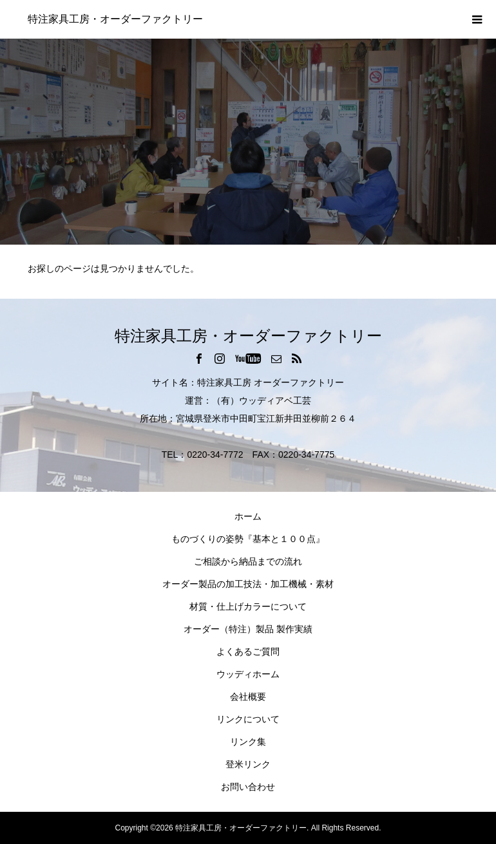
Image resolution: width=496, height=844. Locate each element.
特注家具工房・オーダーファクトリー (115, 19)
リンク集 (248, 741)
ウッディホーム (248, 674)
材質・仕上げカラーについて (248, 606)
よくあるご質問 (248, 651)
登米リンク (248, 764)
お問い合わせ (248, 787)
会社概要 (248, 696)
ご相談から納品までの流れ (248, 561)
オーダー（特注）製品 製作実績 (248, 629)
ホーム (248, 516)
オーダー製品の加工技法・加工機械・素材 (248, 584)
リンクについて (248, 719)
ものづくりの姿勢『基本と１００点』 (248, 539)
